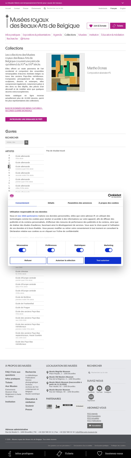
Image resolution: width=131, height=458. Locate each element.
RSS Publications (94, 421)
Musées (83, 34)
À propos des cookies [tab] (109, 203)
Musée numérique (32, 394)
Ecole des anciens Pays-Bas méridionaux (28, 326)
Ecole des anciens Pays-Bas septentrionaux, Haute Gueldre (29, 335)
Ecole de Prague (23, 307)
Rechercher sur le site (45, 8)
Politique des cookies (118, 445)
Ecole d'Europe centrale (26, 279)
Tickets (120, 26)
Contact (17, 8)
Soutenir (29, 406)
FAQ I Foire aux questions (12, 373)
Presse (25, 8)
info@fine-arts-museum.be (86, 432)
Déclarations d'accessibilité (83, 445)
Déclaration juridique (102, 445)
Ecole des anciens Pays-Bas (28, 312)
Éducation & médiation (112, 34)
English (123, 8)
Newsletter (96, 426)
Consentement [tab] (22, 203)
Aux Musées (11, 386)
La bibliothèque (31, 375)
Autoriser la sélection (65, 260)
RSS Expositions (94, 416)
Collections (70, 34)
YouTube (99, 392)
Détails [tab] (51, 203)
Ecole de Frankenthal (25, 303)
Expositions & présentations (37, 34)
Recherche (12, 38)
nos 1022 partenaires (28, 216)
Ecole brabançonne (24, 266)
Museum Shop (11, 392)
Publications (30, 378)
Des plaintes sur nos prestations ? (59, 445)
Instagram (107, 392)
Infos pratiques (12, 34)
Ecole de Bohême (25, 298)
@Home (24, 38)
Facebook (91, 392)
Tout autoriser (103, 260)
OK (26, 142)
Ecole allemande (23, 157)
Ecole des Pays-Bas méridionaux (24, 344)
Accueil (8, 8)
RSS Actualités (93, 418)
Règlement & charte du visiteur (13, 395)
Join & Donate (100, 26)
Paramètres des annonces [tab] (80, 203)
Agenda (57, 34)
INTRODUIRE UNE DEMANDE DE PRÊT (26, 119)
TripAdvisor (91, 401)
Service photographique (31, 381)
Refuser (28, 260)
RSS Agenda (92, 414)
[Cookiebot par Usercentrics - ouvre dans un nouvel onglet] (110, 196)
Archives (28, 385)
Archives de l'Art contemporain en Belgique (32, 389)
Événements (36, 8)
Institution (94, 34)
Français (114, 8)
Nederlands (103, 8)
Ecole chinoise (22, 272)
